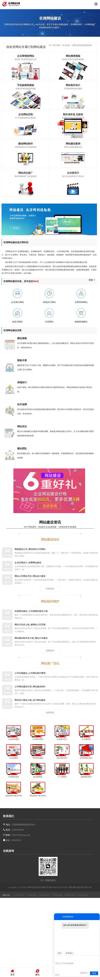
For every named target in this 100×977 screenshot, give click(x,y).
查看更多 (50, 589)
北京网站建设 (18, 895)
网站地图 (72, 887)
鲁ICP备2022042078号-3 (58, 887)
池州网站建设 (82, 895)
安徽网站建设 (70, 895)
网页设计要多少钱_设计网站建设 (30, 700)
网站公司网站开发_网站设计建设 (30, 576)
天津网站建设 (57, 895)
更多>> (92, 280)
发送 (94, 973)
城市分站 (88, 887)
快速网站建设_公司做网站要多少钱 (31, 611)
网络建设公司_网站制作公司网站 (30, 549)
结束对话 (83, 973)
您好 (59, 953)
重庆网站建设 (44, 895)
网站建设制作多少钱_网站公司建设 (31, 638)
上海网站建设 (31, 895)
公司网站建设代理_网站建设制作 (30, 686)
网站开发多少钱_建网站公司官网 (30, 624)
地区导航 (80, 887)
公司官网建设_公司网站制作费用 (30, 673)
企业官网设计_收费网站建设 (28, 562)
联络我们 (69, 953)
